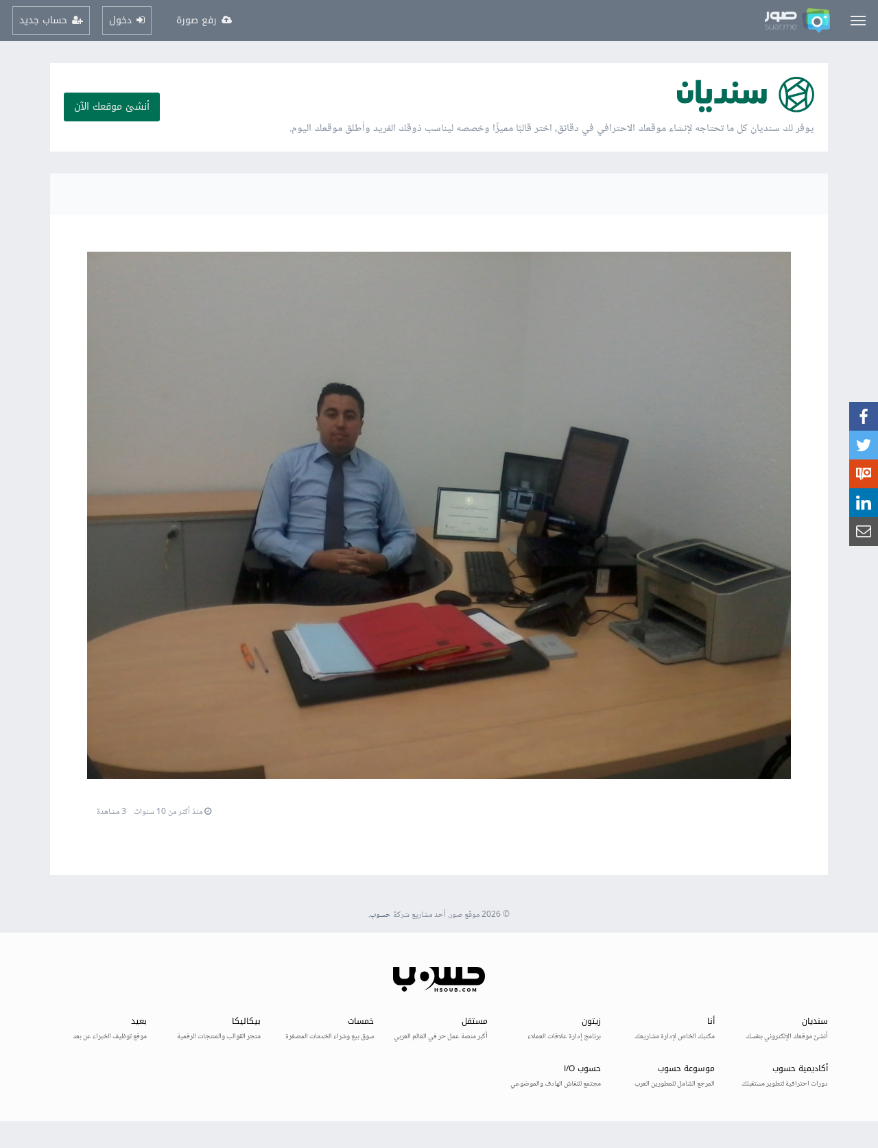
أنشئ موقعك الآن (112, 106)
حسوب (380, 915)
